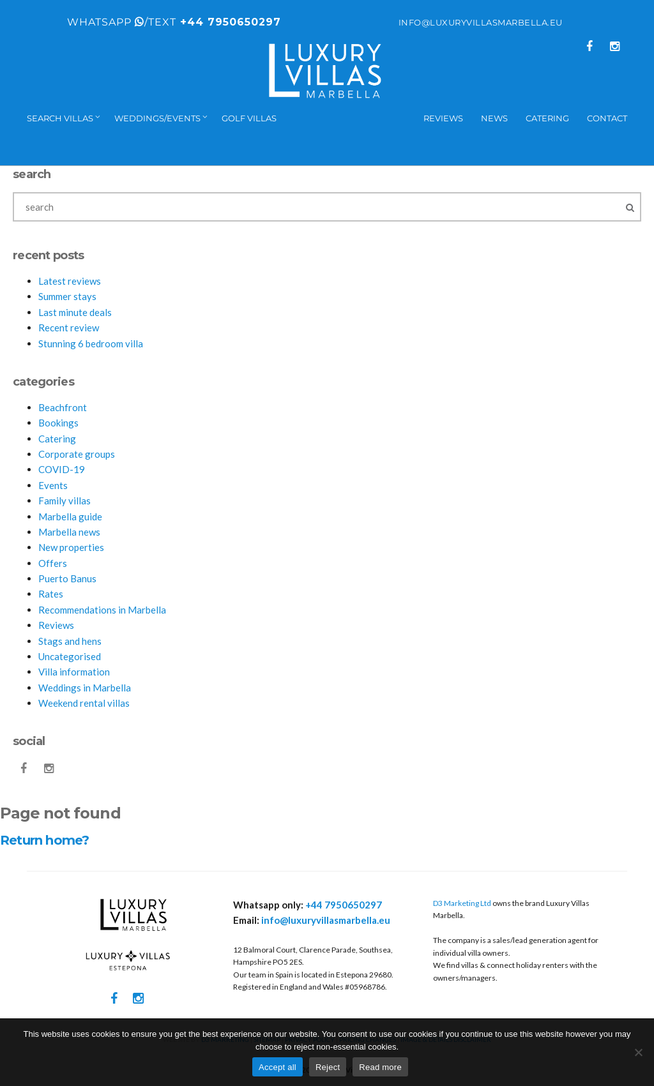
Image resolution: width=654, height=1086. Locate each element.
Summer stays (67, 296)
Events (53, 485)
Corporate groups (76, 454)
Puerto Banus (67, 578)
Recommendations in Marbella (102, 609)
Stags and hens (70, 641)
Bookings (58, 422)
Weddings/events (157, 118)
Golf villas (249, 118)
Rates (50, 594)
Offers (52, 563)
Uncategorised (69, 656)
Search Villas (60, 118)
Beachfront (62, 407)
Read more (380, 1067)
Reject (328, 1067)
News (494, 118)
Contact (607, 118)
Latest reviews (69, 281)
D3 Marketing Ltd (462, 903)
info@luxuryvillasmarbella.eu (481, 22)
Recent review (68, 327)
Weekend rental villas (84, 703)
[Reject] (638, 1052)
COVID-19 (61, 469)
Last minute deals (75, 312)
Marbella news (69, 532)
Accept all (277, 1067)
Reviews (443, 118)
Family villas (64, 500)
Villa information (74, 671)
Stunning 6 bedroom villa (90, 343)
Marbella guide (70, 516)
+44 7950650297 (228, 22)
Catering (547, 118)
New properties (71, 547)
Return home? (44, 840)
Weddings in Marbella (84, 687)
